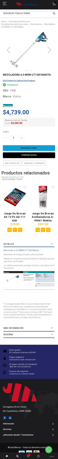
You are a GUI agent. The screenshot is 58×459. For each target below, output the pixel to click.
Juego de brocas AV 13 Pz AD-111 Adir (15, 217)
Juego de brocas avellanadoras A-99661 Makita (43, 217)
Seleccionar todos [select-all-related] (12, 179)
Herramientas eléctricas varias (14, 24)
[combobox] (29, 13)
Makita (17, 96)
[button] (26, 71)
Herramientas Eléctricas (19, 21)
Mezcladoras (36, 24)
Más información (13, 328)
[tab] (29, 244)
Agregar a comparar (34, 163)
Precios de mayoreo (18, 371)
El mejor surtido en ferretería (23, 364)
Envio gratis (15, 350)
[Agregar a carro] (29, 148)
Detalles (9, 244)
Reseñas (8, 334)
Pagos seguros (16, 357)
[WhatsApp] (48, 449)
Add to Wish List (12, 163)
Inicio (3, 21)
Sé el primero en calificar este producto (19, 80)
